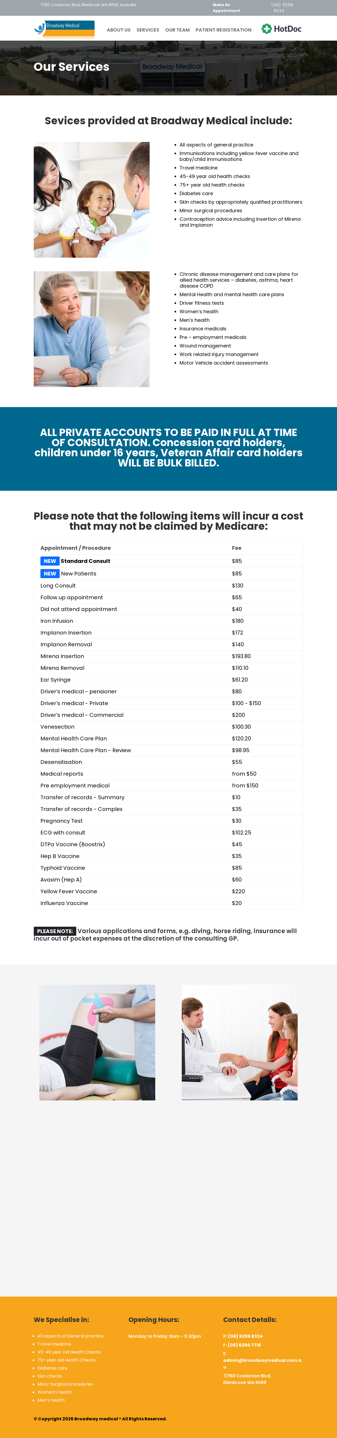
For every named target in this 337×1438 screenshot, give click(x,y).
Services (148, 30)
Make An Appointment (226, 7)
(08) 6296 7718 (244, 1345)
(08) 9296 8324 (245, 1336)
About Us (119, 30)
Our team (177, 30)
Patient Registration (224, 30)
